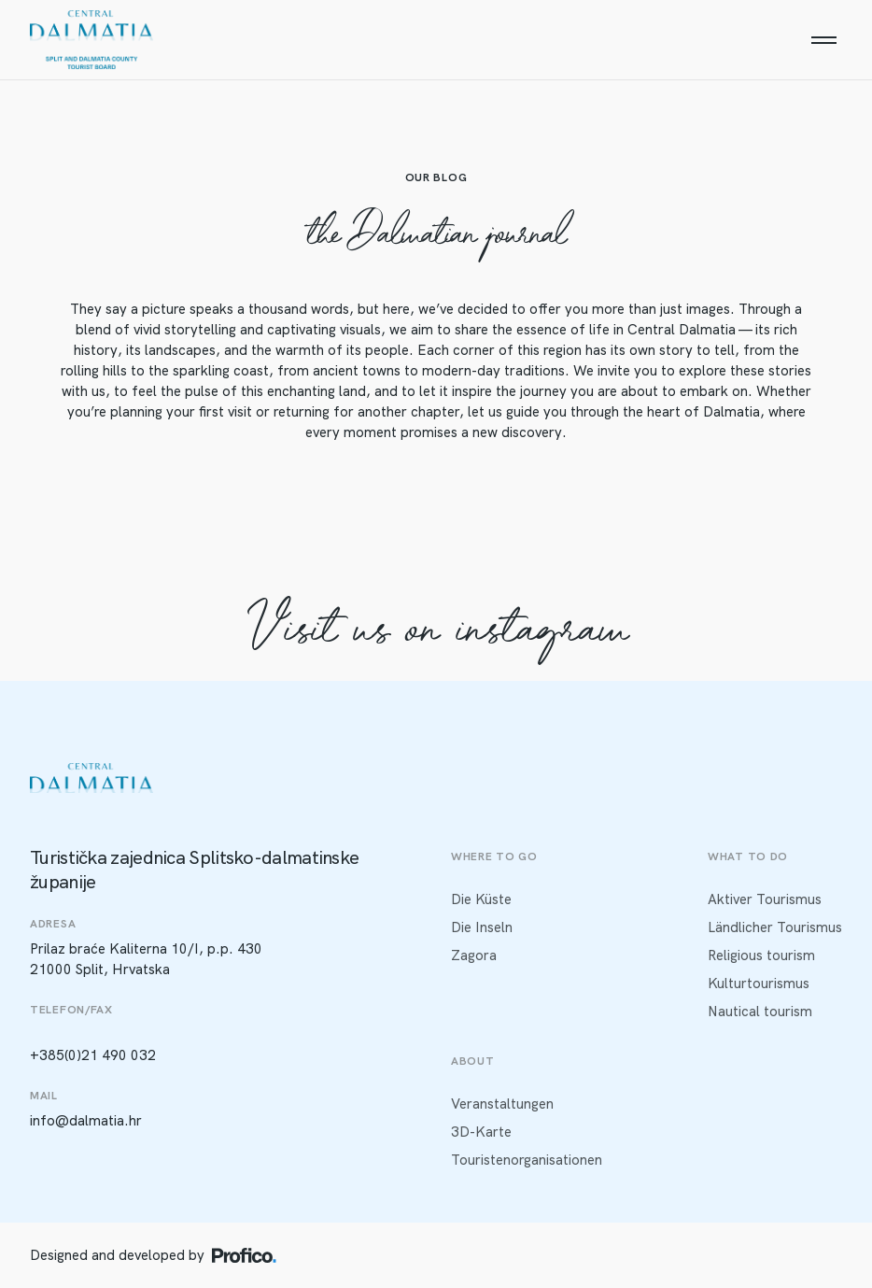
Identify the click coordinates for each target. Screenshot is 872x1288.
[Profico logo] (244, 1255)
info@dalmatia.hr (86, 1120)
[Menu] (823, 40)
